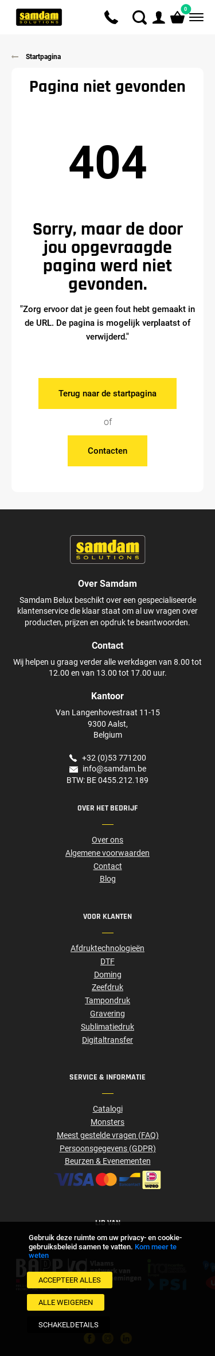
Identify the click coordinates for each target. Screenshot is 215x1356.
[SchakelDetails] (68, 1324)
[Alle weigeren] (65, 1302)
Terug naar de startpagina (107, 393)
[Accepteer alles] (69, 1280)
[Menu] (195, 17)
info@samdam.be (114, 768)
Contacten (107, 451)
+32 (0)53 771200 (114, 757)
